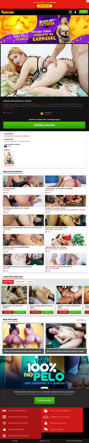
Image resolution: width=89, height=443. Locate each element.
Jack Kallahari (83, 209)
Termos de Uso (44, 428)
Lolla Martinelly (63, 248)
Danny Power (49, 190)
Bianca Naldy (7, 229)
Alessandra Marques (51, 248)
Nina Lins (48, 268)
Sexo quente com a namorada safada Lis (12, 306)
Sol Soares (6, 190)
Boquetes (10, 135)
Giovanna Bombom (72, 209)
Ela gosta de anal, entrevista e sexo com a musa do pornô (22, 227)
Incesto (16, 135)
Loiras (21, 135)
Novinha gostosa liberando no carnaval (16, 208)
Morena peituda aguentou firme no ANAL (41, 306)
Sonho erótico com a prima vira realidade (59, 188)
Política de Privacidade (74, 428)
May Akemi (60, 308)
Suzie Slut (6, 268)
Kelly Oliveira (33, 308)
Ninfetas (26, 135)
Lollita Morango (43, 104)
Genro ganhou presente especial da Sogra (17, 266)
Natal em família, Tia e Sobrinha (55, 247)
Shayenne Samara (60, 209)
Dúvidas (15, 428)
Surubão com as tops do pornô (55, 208)
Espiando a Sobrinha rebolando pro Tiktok (69, 306)
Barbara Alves (49, 229)
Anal (5, 135)
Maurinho (66, 308)
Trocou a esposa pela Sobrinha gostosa (58, 266)
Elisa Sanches (49, 209)
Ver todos (80, 320)
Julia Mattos (7, 209)
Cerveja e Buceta (9, 188)
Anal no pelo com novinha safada (56, 227)
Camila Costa (55, 268)
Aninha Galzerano (8, 248)
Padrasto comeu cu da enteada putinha (16, 247)
